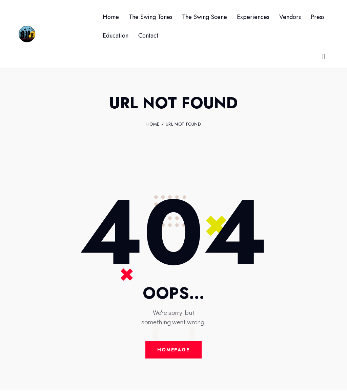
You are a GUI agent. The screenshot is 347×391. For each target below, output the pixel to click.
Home (152, 124)
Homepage (173, 350)
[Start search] (324, 56)
